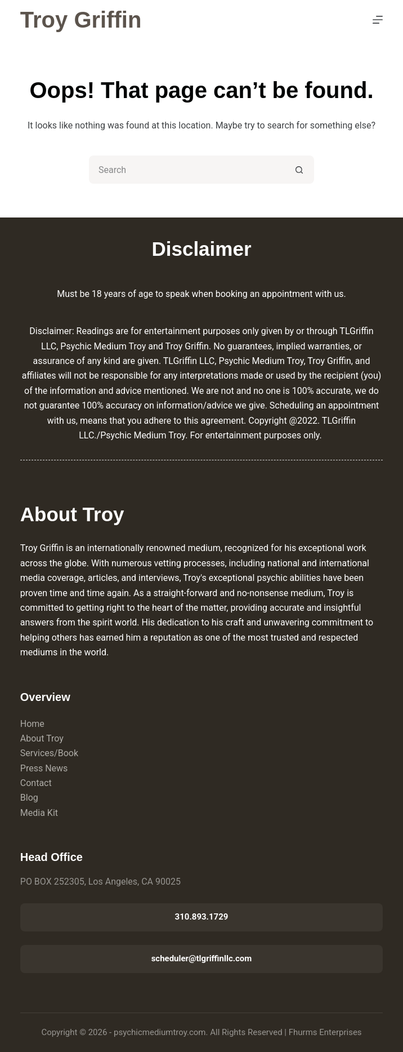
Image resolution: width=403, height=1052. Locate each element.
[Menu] (378, 20)
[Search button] (300, 170)
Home (32, 723)
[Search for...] (187, 170)
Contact (36, 783)
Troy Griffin (81, 19)
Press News (44, 768)
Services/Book (49, 753)
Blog (29, 797)
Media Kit (39, 812)
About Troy (42, 738)
